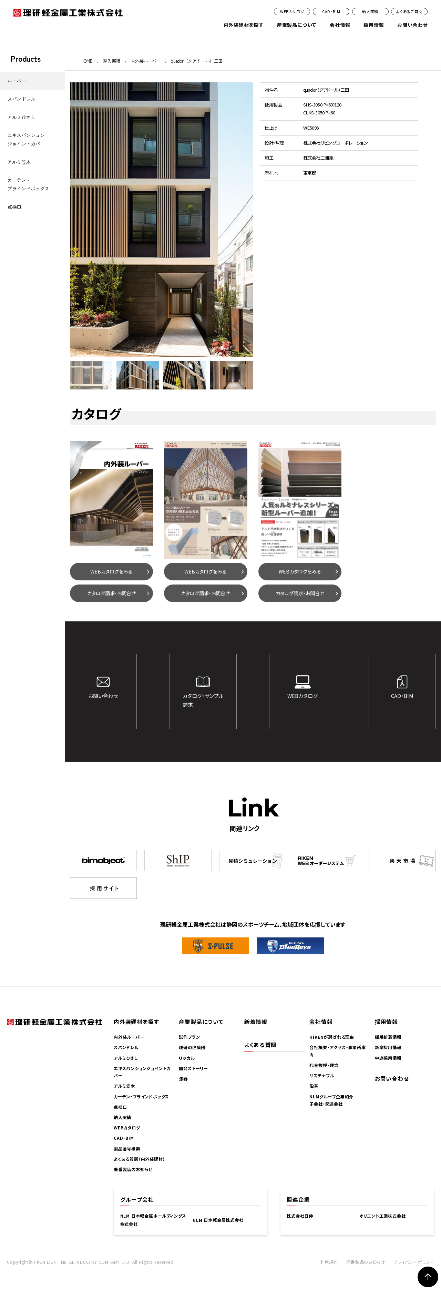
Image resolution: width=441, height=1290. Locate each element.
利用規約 (329, 1262)
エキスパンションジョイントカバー (25, 139)
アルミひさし (21, 117)
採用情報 (373, 24)
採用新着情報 (388, 1037)
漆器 (183, 1079)
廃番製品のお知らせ (133, 1169)
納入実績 (370, 11)
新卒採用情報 (388, 1047)
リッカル (187, 1058)
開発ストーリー (193, 1068)
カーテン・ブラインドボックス (28, 184)
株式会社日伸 (300, 1216)
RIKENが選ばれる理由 (331, 1037)
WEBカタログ (292, 11)
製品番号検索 (127, 1149)
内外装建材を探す (244, 24)
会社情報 (340, 24)
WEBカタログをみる (111, 571)
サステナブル (321, 1076)
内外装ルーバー (146, 61)
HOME (86, 61)
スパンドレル (21, 98)
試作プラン (189, 1037)
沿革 (313, 1086)
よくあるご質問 (409, 11)
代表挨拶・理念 (323, 1065)
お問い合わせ (412, 24)
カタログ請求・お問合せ (111, 593)
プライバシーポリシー (413, 1262)
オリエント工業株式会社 (382, 1216)
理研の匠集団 (192, 1047)
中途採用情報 (388, 1058)
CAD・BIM (331, 11)
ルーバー (16, 80)
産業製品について (296, 24)
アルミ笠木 (19, 162)
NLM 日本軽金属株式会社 (218, 1220)
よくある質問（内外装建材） (139, 1159)
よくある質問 (260, 1045)
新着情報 (255, 1022)
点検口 (14, 206)
